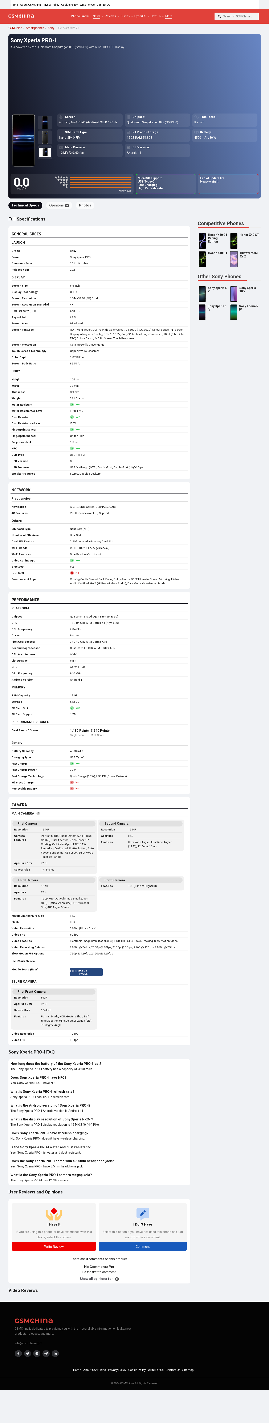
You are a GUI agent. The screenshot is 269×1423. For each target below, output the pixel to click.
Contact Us (103, 4)
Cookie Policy (69, 4)
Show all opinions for (99, 1279)
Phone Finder (80, 16)
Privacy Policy (51, 4)
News (96, 16)
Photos (85, 205)
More (168, 16)
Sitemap (188, 1370)
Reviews (110, 16)
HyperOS (140, 16)
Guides (125, 16)
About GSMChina (30, 4)
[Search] (219, 16)
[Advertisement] (135, 81)
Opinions (59, 205)
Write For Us (87, 4)
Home (14, 4)
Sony (73, 250)
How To (156, 16)
